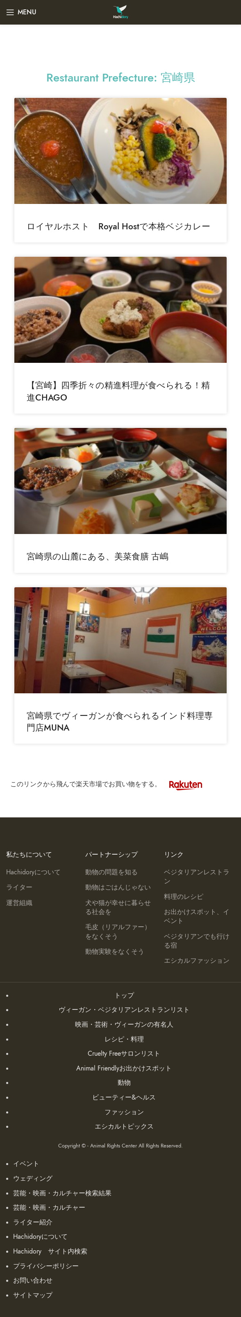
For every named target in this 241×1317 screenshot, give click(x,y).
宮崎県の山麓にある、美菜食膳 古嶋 (97, 556)
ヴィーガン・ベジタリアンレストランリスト (124, 1009)
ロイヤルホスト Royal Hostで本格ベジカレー (118, 226)
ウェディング (32, 1178)
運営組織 (19, 902)
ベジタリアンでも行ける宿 (197, 941)
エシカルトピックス (124, 1126)
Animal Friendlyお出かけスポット (124, 1068)
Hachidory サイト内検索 (50, 1251)
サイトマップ (32, 1295)
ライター (19, 887)
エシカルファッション (197, 960)
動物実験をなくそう (114, 951)
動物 (124, 1082)
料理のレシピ (183, 896)
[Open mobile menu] (21, 12)
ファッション (124, 1112)
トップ (124, 995)
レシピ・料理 (124, 1039)
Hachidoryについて (33, 872)
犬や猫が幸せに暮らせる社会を (118, 907)
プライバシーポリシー (46, 1266)
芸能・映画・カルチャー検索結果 (62, 1193)
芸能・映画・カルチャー (49, 1207)
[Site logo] (121, 11)
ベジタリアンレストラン (197, 877)
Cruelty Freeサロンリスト (124, 1053)
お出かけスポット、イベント (197, 916)
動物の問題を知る (111, 872)
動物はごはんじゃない (118, 887)
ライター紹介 (32, 1222)
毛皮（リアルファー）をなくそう (118, 932)
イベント (26, 1163)
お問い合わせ (32, 1280)
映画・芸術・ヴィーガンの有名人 (124, 1024)
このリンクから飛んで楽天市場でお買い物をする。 (110, 784)
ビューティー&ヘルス (124, 1097)
